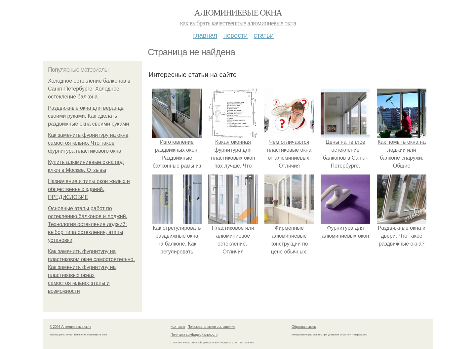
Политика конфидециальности (194, 334)
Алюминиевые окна (238, 13)
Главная (205, 35)
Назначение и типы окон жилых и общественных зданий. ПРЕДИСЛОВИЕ (89, 189)
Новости (235, 35)
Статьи (263, 35)
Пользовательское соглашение (211, 327)
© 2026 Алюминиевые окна (70, 327)
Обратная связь (304, 327)
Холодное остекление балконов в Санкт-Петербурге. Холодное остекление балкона (89, 88)
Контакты (178, 327)
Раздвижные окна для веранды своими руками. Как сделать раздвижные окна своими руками (88, 116)
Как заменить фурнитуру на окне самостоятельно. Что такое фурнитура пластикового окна (88, 143)
